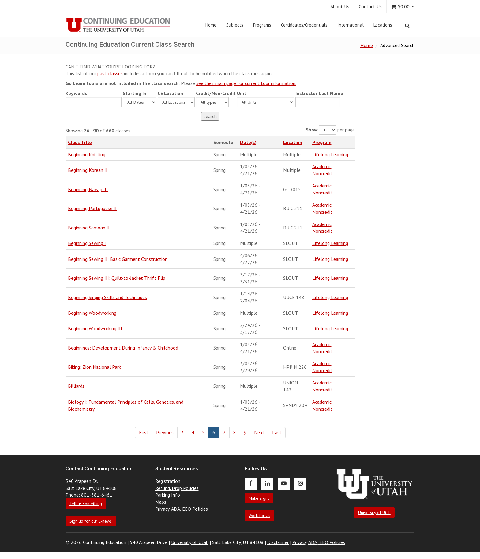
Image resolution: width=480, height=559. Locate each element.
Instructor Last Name (319, 93)
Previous (165, 432)
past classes (110, 73)
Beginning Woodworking (92, 313)
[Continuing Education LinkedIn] (269, 483)
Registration (167, 481)
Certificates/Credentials (304, 25)
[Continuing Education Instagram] (301, 483)
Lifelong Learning (330, 154)
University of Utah (374, 512)
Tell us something (85, 503)
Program (322, 142)
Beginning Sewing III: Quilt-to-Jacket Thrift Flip (116, 278)
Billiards (76, 386)
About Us (339, 6)
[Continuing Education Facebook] (253, 483)
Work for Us (259, 515)
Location (292, 142)
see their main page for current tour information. (246, 83)
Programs (262, 25)
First (143, 432)
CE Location (170, 93)
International (350, 25)
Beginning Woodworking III (95, 328)
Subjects (234, 25)
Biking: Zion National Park (94, 367)
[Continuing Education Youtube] (286, 483)
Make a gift (259, 498)
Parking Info (167, 495)
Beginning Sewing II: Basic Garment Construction (117, 259)
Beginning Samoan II (89, 227)
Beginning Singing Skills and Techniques (107, 297)
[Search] (407, 25)
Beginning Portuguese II (92, 208)
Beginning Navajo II (88, 189)
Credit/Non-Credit (216, 93)
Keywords (76, 93)
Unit (241, 93)
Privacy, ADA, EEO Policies (181, 509)
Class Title (80, 142)
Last (277, 432)
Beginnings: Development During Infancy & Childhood (123, 348)
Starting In (134, 93)
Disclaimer (278, 542)
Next (259, 432)
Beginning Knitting (86, 154)
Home (210, 25)
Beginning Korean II (87, 170)
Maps (160, 502)
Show (312, 130)
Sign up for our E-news (90, 521)
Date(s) (248, 142)
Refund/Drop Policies (177, 488)
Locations (382, 25)
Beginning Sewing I (87, 243)
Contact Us (370, 6)
